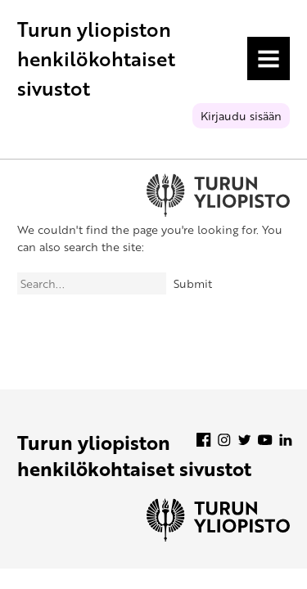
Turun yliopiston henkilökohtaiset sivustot (96, 58)
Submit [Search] (193, 283)
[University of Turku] (218, 537)
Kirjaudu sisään (241, 115)
